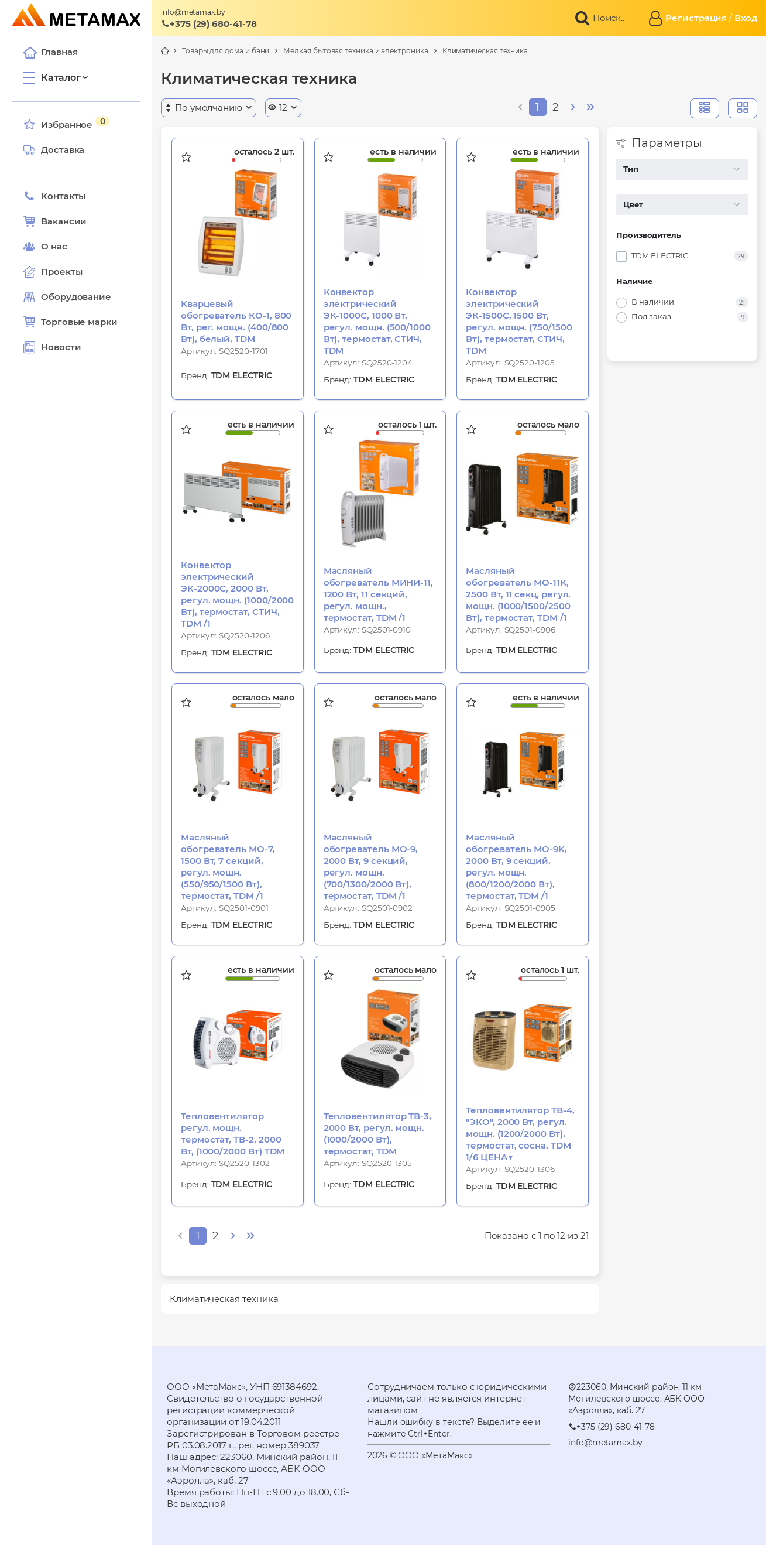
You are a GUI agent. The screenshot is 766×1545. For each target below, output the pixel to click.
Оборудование (76, 296)
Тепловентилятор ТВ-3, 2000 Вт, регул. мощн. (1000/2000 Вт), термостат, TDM (377, 1133)
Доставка (53, 150)
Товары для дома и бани (225, 50)
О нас (45, 246)
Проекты (61, 271)
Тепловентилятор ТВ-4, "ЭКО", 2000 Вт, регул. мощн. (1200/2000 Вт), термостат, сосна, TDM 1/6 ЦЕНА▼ (520, 1134)
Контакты (54, 196)
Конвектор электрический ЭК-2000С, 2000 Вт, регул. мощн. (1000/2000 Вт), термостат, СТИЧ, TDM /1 (237, 594)
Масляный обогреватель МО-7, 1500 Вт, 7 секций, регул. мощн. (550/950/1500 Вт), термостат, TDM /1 (228, 866)
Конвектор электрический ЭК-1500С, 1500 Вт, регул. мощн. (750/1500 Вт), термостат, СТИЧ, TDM (519, 321)
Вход (745, 17)
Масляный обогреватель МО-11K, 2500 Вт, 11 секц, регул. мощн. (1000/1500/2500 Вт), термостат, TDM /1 (518, 594)
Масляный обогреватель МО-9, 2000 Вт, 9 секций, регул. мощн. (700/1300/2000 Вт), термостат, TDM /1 (371, 866)
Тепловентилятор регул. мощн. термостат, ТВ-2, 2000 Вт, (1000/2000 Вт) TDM (232, 1133)
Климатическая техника (485, 50)
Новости (52, 347)
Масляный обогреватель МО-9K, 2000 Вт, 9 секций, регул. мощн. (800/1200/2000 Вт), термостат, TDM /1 (516, 866)
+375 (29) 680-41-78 (209, 23)
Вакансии (55, 221)
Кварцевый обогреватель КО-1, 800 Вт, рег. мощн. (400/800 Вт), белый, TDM (236, 321)
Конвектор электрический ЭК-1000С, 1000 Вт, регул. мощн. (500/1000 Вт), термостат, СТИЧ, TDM (377, 321)
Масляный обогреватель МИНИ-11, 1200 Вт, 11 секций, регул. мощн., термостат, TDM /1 (378, 594)
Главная (50, 52)
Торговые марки (70, 322)
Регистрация (696, 17)
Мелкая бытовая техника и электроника (355, 50)
